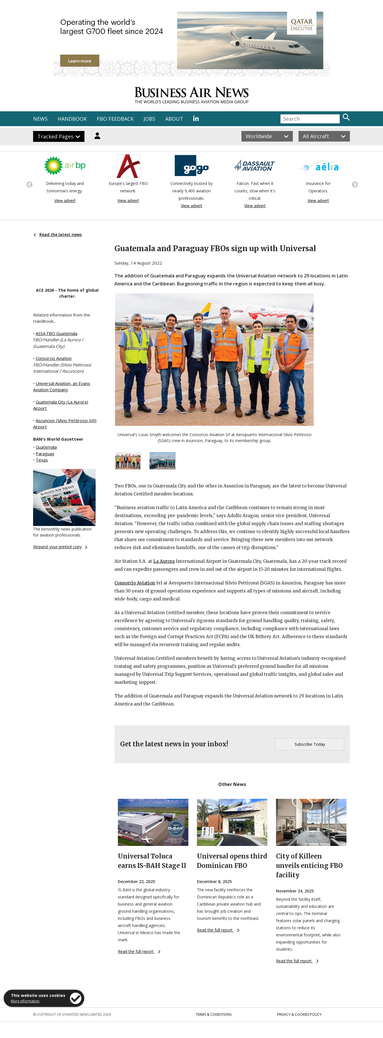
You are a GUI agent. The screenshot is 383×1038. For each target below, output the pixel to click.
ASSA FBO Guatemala (56, 333)
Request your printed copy (60, 546)
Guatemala (46, 447)
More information (25, 1001)
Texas (42, 460)
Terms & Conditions (213, 1014)
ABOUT (174, 118)
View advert (65, 200)
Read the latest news (58, 234)
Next (354, 184)
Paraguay (45, 453)
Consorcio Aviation (54, 358)
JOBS (149, 118)
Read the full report (139, 951)
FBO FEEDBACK (115, 118)
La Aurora (164, 561)
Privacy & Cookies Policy (299, 1014)
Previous (29, 184)
